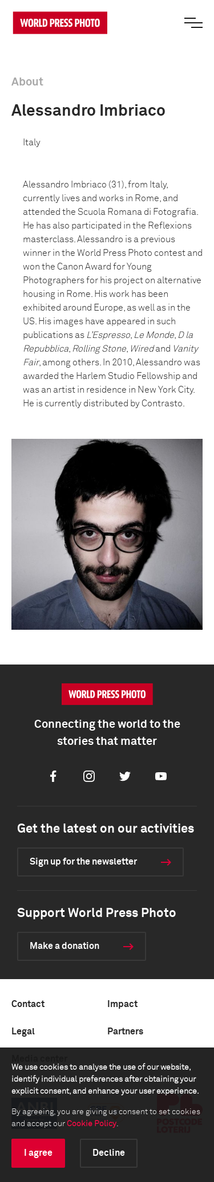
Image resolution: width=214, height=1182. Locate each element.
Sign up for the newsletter (83, 861)
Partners (125, 1031)
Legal (23, 1031)
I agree (38, 1152)
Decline (108, 1152)
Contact (28, 1004)
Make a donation (64, 946)
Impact (122, 1004)
